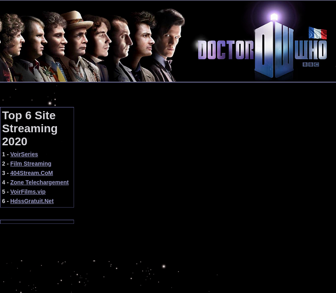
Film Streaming (30, 163)
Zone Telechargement (39, 182)
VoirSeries (24, 154)
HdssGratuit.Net (32, 201)
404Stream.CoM (31, 173)
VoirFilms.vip (28, 191)
